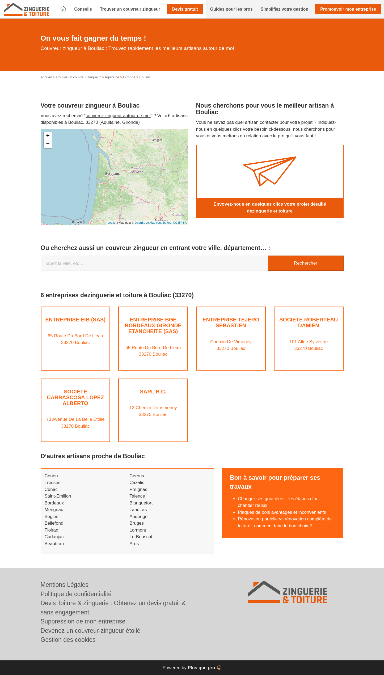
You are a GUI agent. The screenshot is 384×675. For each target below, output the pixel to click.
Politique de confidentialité (76, 594)
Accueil (46, 77)
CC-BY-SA (180, 222)
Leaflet (112, 222)
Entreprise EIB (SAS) (75, 319)
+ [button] (47, 136)
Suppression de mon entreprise (83, 621)
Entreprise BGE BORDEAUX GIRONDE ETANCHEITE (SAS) (153, 325)
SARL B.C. (153, 391)
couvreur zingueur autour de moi (118, 115)
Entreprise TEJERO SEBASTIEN (230, 322)
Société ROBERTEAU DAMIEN (308, 322)
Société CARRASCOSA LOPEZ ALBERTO (75, 397)
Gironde (129, 77)
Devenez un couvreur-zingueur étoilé (91, 630)
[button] (83, 9)
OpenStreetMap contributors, (154, 222)
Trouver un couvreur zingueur (78, 77)
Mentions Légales (64, 584)
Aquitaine (112, 77)
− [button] (47, 144)
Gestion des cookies (68, 639)
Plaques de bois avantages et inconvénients (282, 512)
